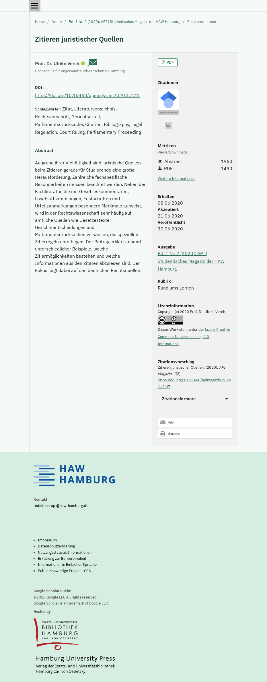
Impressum (47, 540)
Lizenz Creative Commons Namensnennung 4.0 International (194, 336)
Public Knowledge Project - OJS (64, 570)
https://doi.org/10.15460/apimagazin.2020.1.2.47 (87, 95)
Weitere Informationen (176, 178)
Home (40, 21)
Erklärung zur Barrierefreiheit (62, 558)
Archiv (57, 21)
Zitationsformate (179, 398)
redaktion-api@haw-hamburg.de (61, 505)
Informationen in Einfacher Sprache (67, 564)
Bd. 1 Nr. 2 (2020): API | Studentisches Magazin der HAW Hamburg (124, 21)
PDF (170, 62)
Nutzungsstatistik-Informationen (64, 552)
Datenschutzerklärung (56, 546)
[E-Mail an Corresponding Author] (93, 62)
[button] (195, 422)
